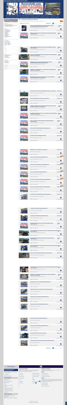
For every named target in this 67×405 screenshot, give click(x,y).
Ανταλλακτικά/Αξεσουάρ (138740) (24, 17)
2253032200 (6, 374)
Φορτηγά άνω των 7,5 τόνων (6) (10, 17)
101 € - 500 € (6, 42)
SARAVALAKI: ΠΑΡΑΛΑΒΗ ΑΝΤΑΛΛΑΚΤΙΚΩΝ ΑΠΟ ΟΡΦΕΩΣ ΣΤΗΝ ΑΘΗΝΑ (10, 26)
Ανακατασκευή (6, 57)
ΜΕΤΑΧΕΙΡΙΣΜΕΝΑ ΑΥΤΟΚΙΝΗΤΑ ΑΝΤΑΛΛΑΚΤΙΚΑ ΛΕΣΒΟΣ (15, 0)
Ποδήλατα (33, 379)
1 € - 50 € (6, 40)
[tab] (11, 28)
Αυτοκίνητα (6, 29)
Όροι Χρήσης (30, 402)
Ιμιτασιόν (6, 56)
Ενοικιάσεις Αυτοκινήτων (35, 381)
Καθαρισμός (11, 21)
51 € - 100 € (6, 41)
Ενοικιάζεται (6, 62)
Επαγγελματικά (7, 31)
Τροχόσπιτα (6, 34)
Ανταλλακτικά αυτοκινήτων (35, 373)
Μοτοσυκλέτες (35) (53, 15)
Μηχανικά (6, 35)
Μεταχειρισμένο (7, 55)
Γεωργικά (6, 33)
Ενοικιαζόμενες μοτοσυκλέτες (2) (44, 17)
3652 (60, 23)
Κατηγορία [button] (5, 28)
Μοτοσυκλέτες (6, 30)
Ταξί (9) (58, 15)
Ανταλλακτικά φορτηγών (35, 376)
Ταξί (20, 379)
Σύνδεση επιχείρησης (45, 384)
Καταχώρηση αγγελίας (45, 373)
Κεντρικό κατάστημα (7, 24)
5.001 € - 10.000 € (7, 44)
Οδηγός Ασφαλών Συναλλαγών (46, 376)
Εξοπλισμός (6, 32)
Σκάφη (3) (17, 17)
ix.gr (32, 401)
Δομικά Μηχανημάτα (7, 36)
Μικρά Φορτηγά (22, 376)
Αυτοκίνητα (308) (37, 15)
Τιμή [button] (4, 39)
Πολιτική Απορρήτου (35, 402)
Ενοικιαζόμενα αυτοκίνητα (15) (34, 17)
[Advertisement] (41, 43)
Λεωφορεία (21, 381)
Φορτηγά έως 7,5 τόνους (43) (45, 15)
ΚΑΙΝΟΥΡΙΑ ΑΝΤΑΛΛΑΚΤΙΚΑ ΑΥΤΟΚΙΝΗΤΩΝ (28, 15)
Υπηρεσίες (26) (52, 17)
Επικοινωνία (57, 17)
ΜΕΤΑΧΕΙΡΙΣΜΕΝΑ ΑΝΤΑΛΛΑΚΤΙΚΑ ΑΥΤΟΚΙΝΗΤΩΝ (13, 15)
